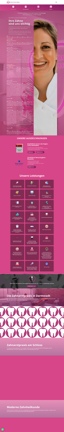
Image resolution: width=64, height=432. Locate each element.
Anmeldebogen (19, 34)
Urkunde (31, 56)
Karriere (47, 420)
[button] (2, 429)
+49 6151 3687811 (38, 381)
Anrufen (26, 378)
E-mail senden (50, 378)
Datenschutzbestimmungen (36, 426)
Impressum (25, 426)
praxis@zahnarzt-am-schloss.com (17, 422)
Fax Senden (38, 378)
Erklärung (40, 56)
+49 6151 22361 (25, 381)
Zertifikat (32, 71)
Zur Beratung (32, 190)
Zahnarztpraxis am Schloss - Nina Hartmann (18, 28)
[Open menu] (56, 2)
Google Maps (13, 377)
